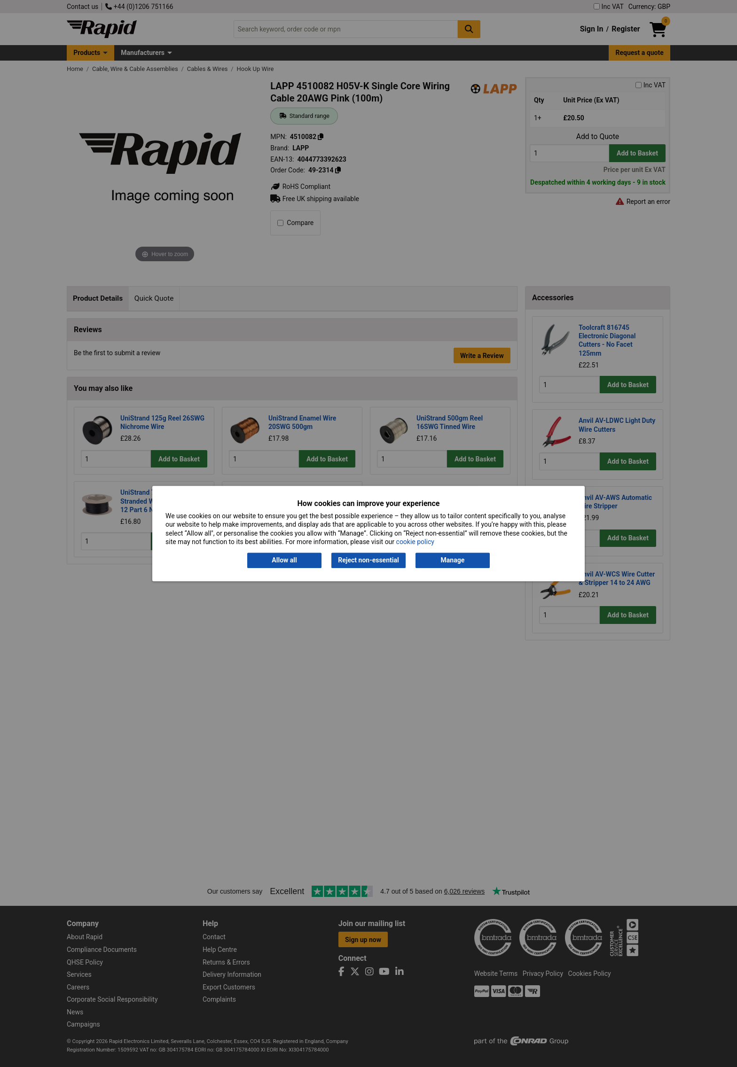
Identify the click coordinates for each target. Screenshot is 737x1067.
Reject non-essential (368, 560)
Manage (453, 560)
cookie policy (415, 541)
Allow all (284, 560)
